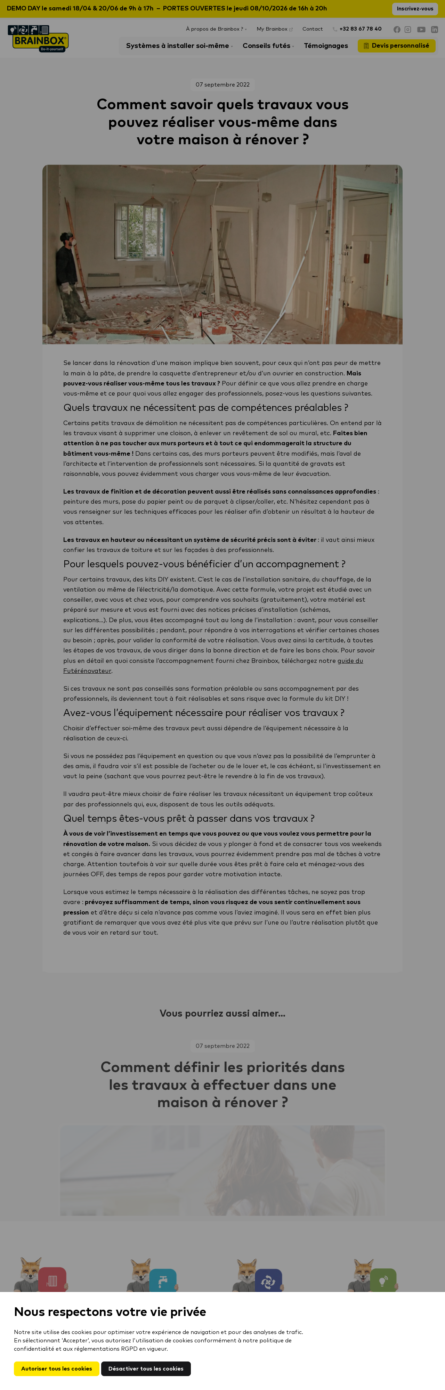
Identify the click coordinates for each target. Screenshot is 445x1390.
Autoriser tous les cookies (56, 1369)
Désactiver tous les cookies (146, 1369)
